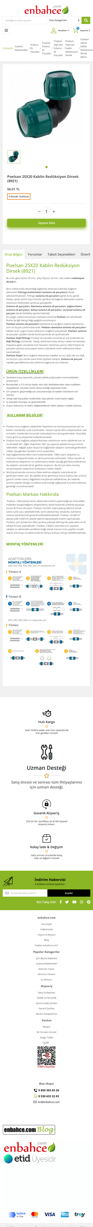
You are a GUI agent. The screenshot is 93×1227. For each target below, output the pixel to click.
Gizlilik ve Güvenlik (46, 997)
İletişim (46, 1026)
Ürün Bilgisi (13, 254)
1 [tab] (46, 167)
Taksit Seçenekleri (61, 254)
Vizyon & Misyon (46, 934)
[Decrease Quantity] (39, 211)
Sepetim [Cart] (83, 29)
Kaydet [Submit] (69, 893)
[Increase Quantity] (53, 211)
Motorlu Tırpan (46, 969)
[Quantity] (46, 211)
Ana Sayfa (46, 924)
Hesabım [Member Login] (63, 30)
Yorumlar (35, 254)
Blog (46, 940)
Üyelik (46, 1042)
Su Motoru (46, 979)
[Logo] (46, 9)
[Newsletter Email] (25, 893)
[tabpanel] (13, 157)
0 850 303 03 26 (48, 1090)
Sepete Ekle (46, 223)
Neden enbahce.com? (46, 945)
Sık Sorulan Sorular (46, 1032)
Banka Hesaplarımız (46, 1013)
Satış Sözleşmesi (46, 992)
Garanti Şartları (47, 1008)
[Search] (25, 20)
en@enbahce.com (49, 1102)
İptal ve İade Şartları (46, 1003)
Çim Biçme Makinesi (46, 958)
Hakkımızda (46, 929)
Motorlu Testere (46, 974)
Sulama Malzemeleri (46, 963)
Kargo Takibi (46, 1037)
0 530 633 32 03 (48, 1096)
